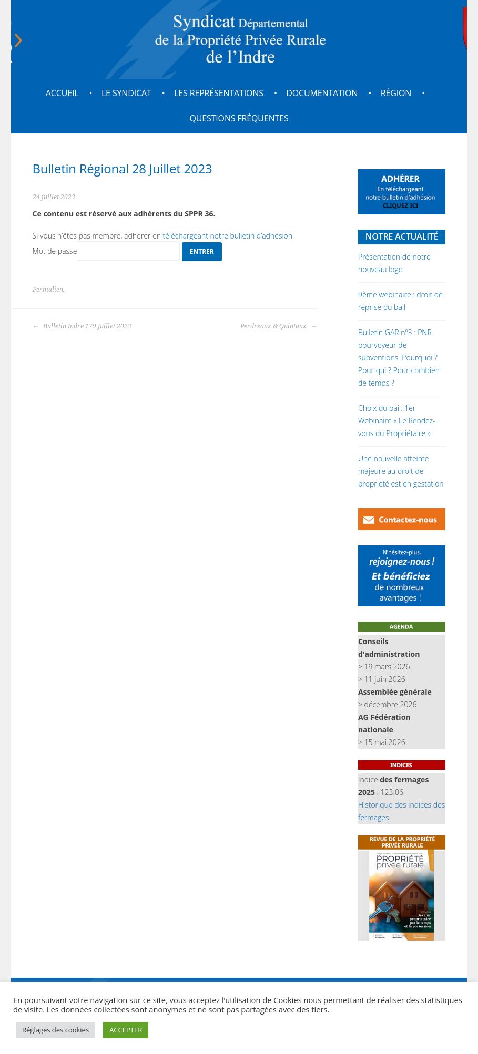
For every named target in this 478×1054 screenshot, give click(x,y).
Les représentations (218, 93)
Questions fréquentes (238, 118)
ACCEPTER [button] (125, 1030)
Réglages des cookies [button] (55, 1030)
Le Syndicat (126, 93)
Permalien (48, 289)
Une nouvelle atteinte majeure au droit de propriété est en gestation (401, 471)
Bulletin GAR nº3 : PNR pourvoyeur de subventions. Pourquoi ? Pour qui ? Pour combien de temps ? (399, 357)
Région (396, 93)
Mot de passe (106, 251)
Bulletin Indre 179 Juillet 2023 (82, 326)
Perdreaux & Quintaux (278, 326)
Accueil (62, 93)
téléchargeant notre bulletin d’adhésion (228, 236)
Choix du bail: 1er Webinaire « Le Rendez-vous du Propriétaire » (396, 420)
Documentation (322, 93)
